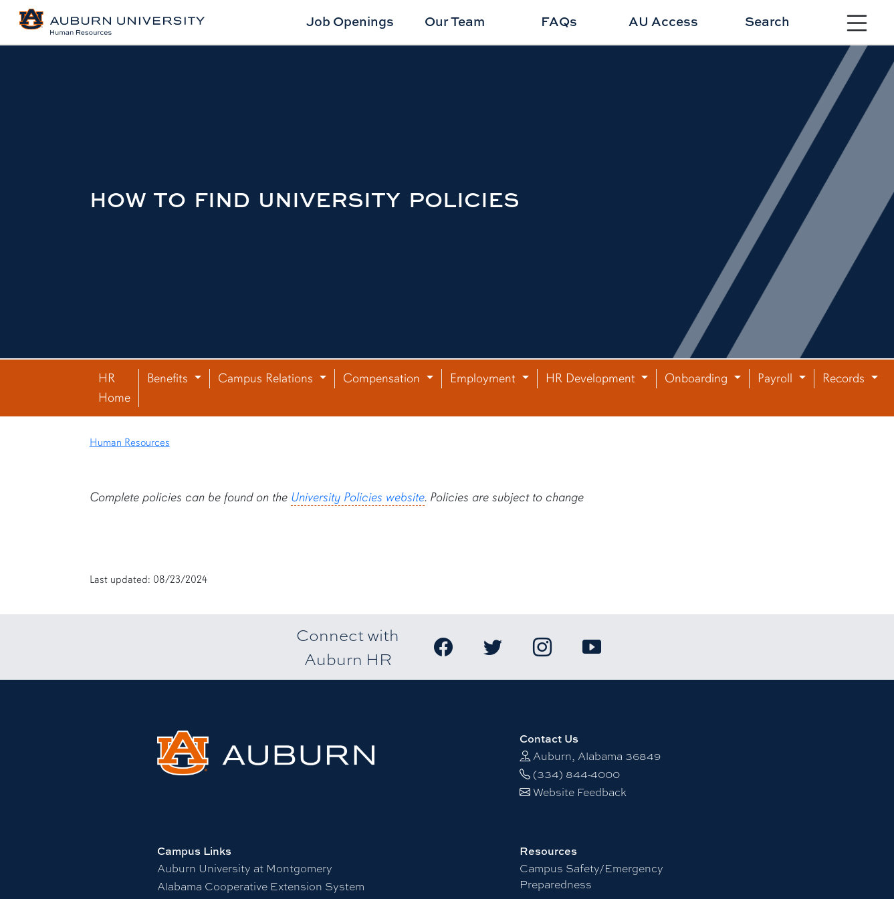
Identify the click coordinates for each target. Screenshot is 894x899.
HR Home (114, 388)
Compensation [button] (383, 378)
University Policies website (358, 497)
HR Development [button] (592, 378)
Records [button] (845, 378)
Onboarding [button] (698, 378)
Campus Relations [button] (267, 378)
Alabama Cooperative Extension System (260, 887)
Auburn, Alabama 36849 (597, 756)
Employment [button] (484, 378)
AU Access (663, 21)
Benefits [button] (169, 378)
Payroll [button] (777, 378)
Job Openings (350, 21)
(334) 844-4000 (576, 774)
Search (767, 21)
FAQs (559, 21)
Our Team (455, 21)
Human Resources (130, 442)
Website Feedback (580, 792)
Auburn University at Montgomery (244, 869)
